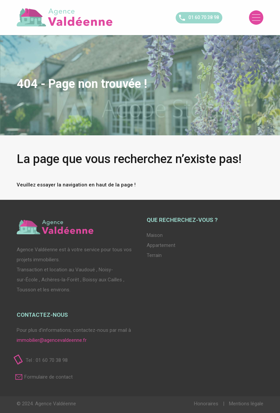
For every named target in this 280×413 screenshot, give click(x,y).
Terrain (154, 255)
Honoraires (207, 404)
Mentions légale (246, 404)
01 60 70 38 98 (203, 17)
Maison (155, 235)
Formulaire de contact (48, 377)
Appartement (161, 245)
